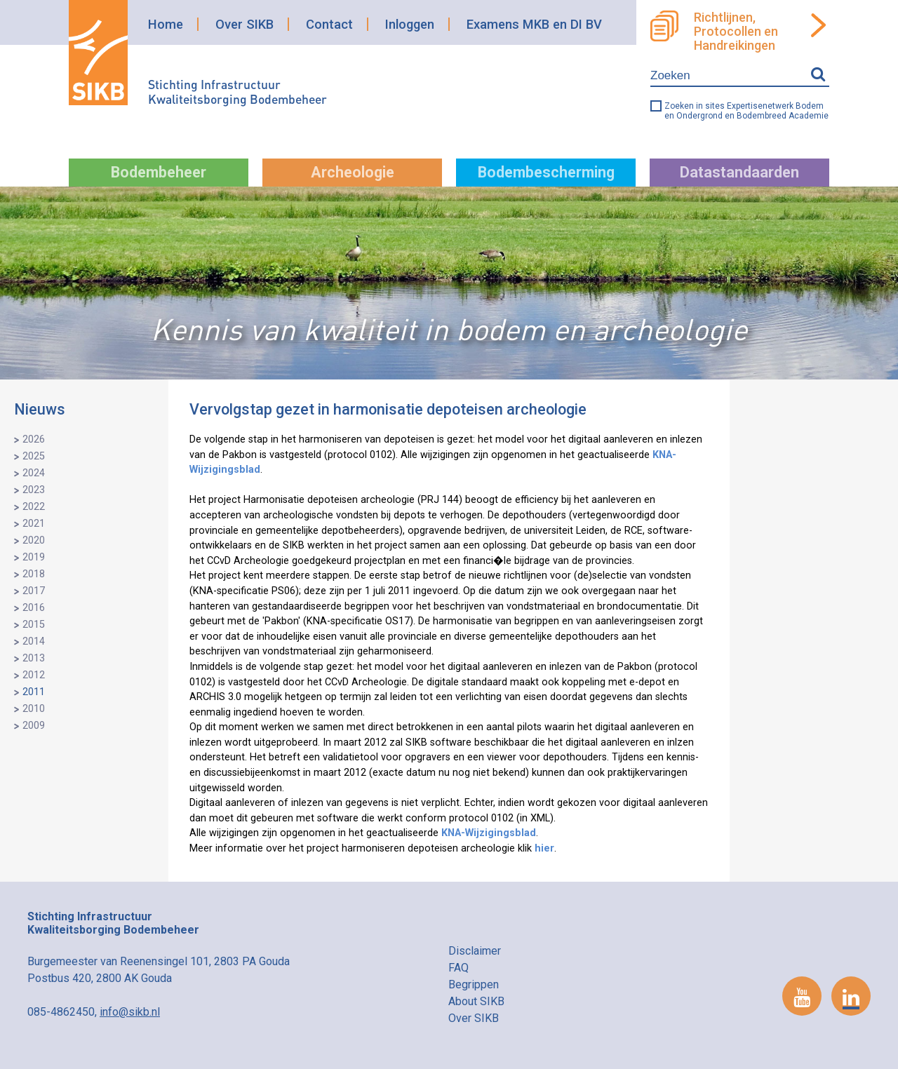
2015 (33, 625)
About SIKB (476, 1001)
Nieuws (39, 409)
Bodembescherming (546, 172)
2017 (33, 591)
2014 (33, 641)
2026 (33, 439)
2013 (33, 658)
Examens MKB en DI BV (534, 24)
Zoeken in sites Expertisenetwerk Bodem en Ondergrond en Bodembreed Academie (746, 111)
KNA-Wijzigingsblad (488, 833)
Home (165, 24)
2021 (33, 524)
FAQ (458, 967)
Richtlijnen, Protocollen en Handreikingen (736, 32)
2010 (33, 709)
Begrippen (473, 984)
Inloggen (409, 24)
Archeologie (352, 172)
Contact (329, 24)
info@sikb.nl (130, 1011)
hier (544, 848)
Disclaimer (474, 950)
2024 (33, 473)
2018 (33, 574)
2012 (33, 675)
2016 (33, 608)
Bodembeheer (158, 172)
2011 (33, 692)
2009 (33, 726)
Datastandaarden (739, 172)
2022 (33, 507)
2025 (33, 456)
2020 (33, 540)
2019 (33, 557)
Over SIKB (244, 24)
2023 (33, 490)
